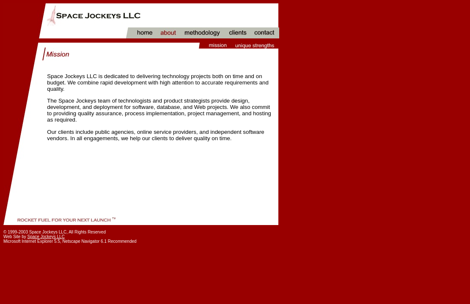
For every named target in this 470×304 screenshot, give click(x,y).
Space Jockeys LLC (46, 236)
